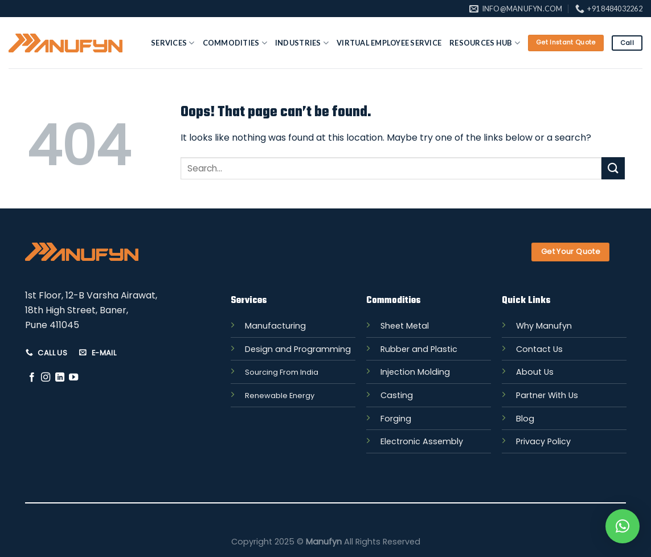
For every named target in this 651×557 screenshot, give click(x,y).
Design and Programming (298, 349)
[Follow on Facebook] (31, 377)
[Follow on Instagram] (45, 377)
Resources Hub (484, 43)
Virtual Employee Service (389, 42)
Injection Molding (415, 372)
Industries (302, 43)
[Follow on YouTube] (73, 377)
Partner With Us (547, 395)
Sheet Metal (404, 325)
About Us (535, 372)
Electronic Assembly (421, 441)
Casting (396, 395)
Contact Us (539, 349)
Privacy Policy (543, 441)
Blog (525, 418)
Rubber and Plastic (418, 349)
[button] (622, 526)
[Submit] (612, 168)
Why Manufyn (544, 325)
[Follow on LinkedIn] (59, 377)
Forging (395, 418)
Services (173, 43)
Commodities (235, 43)
